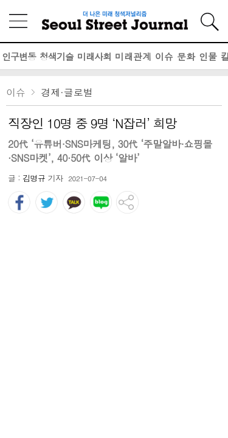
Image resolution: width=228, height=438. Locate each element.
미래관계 (133, 56)
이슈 (164, 56)
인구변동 (19, 56)
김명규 (34, 178)
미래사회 (94, 56)
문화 (186, 56)
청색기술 (57, 56)
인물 (208, 56)
